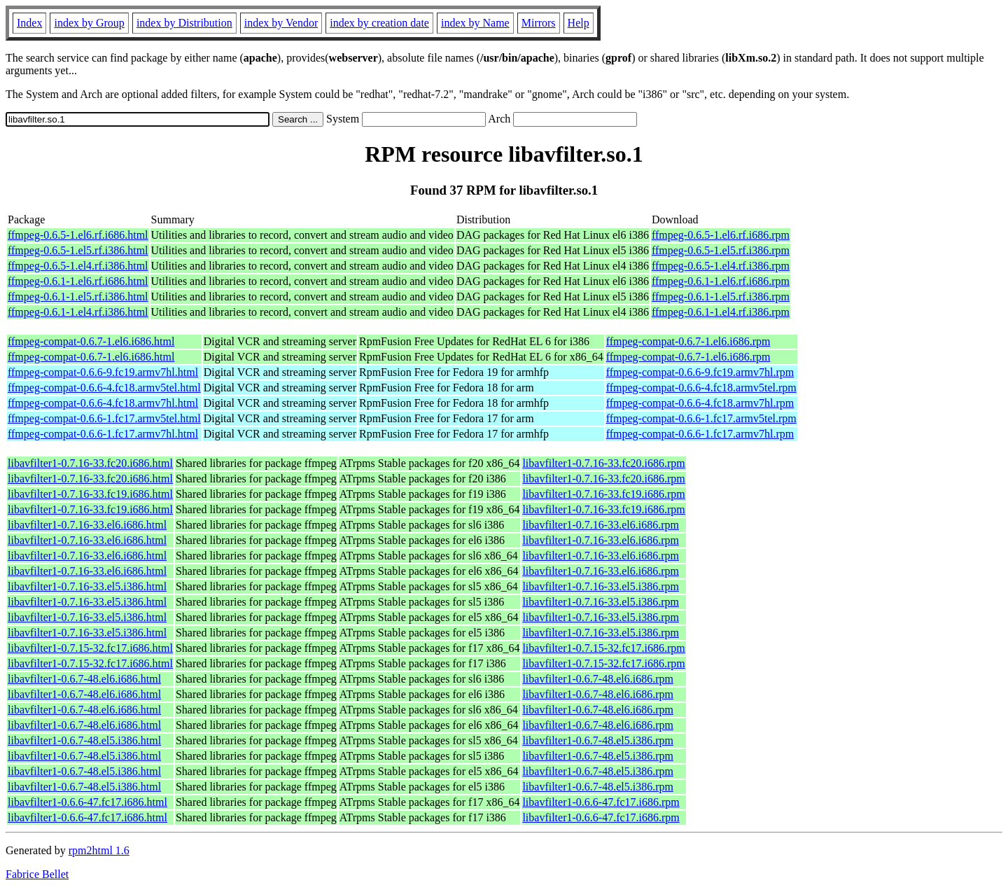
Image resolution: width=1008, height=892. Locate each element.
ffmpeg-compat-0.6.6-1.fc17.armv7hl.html (103, 434)
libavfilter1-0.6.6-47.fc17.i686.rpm (600, 802)
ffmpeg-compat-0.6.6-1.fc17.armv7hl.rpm (700, 434)
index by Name (475, 23)
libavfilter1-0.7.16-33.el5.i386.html (87, 586)
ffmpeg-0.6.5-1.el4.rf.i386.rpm (721, 266)
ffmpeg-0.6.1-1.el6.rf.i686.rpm (721, 281)
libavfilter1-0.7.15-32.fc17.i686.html (90, 648)
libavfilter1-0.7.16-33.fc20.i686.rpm (603, 463)
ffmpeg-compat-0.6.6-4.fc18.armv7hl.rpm (700, 403)
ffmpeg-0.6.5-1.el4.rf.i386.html (78, 266)
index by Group (89, 23)
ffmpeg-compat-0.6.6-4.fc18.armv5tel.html (104, 387)
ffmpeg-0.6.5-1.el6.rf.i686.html (78, 235)
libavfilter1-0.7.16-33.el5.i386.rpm (600, 586)
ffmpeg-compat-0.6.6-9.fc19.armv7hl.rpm (700, 372)
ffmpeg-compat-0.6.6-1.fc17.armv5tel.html (104, 418)
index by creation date (379, 23)
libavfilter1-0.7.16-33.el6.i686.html (87, 525)
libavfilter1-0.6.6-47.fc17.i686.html (87, 802)
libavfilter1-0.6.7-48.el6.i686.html (84, 679)
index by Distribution (184, 23)
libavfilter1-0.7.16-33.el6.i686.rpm (600, 525)
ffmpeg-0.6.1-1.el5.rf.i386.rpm (721, 296)
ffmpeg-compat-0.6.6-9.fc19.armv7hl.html (103, 372)
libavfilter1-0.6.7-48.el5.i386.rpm (597, 740)
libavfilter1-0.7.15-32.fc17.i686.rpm (603, 648)
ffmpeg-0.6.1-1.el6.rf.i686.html (78, 281)
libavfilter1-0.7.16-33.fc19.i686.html (90, 494)
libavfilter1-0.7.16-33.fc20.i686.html (90, 463)
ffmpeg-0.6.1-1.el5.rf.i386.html (78, 296)
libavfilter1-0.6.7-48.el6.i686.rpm (597, 679)
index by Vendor (281, 23)
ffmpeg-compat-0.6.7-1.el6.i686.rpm (688, 341)
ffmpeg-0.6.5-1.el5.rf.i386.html (78, 250)
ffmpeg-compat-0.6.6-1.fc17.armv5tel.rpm (701, 418)
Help (578, 23)
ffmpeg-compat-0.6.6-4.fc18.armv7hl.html (103, 403)
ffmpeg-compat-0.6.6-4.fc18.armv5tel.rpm (701, 387)
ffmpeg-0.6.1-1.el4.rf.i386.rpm (721, 312)
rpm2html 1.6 (99, 850)
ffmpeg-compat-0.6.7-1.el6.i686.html (91, 341)
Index (29, 23)
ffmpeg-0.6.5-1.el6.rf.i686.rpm (721, 235)
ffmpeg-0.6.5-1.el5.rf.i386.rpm (721, 250)
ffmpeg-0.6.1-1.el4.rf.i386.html (78, 312)
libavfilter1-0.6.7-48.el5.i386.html (84, 740)
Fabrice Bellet (37, 874)
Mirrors (539, 23)
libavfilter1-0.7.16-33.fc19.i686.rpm (603, 494)
